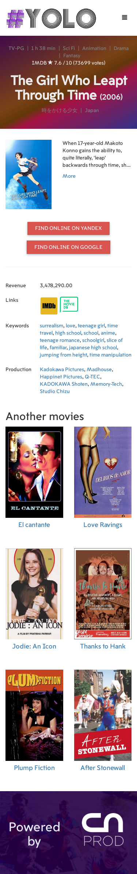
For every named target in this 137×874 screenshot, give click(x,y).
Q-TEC (92, 377)
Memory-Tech (106, 384)
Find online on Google (68, 247)
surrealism (51, 325)
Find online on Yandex (68, 228)
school (91, 333)
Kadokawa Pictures (62, 369)
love (70, 325)
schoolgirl (93, 340)
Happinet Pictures (61, 377)
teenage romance (60, 340)
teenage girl (91, 325)
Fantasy (71, 55)
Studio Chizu (55, 391)
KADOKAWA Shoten (64, 384)
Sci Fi (69, 48)
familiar (58, 347)
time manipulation (111, 355)
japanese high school (93, 347)
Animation (94, 48)
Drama (121, 48)
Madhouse (99, 369)
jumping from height (63, 355)
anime (108, 333)
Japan (92, 110)
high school (68, 333)
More (69, 176)
